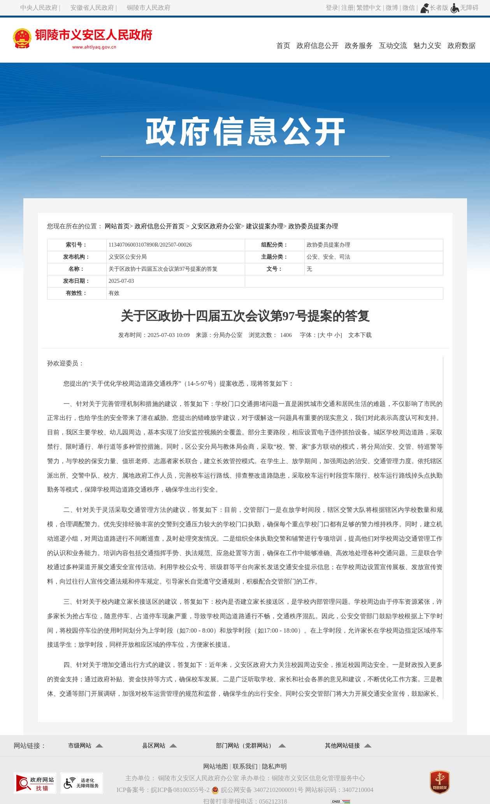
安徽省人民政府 (92, 7)
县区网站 (153, 745)
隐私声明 (274, 766)
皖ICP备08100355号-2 (180, 789)
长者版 (434, 7)
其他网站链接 (342, 745)
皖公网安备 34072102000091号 (257, 790)
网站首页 (117, 226)
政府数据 (462, 45)
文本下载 (360, 335)
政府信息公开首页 (159, 226)
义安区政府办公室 (216, 226)
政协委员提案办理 (313, 226)
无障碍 (464, 7)
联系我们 (245, 766)
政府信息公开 (318, 45)
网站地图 (215, 766)
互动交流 (393, 45)
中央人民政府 (39, 7)
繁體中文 (369, 7)
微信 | (410, 7)
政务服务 (359, 45)
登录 (332, 7)
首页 (283, 45)
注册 (347, 7)
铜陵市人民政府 (148, 7)
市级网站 (79, 745)
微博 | (394, 7)
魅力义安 (427, 45)
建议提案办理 (264, 226)
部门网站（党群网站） (245, 745)
